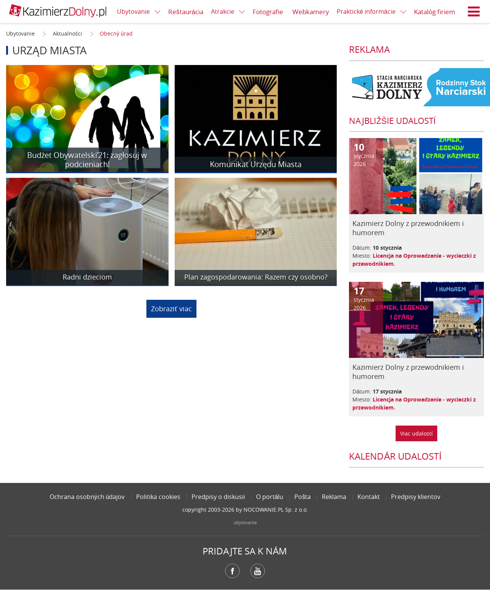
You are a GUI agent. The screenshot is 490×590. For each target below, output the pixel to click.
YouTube (257, 571)
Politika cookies (158, 496)
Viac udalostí (416, 433)
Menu (473, 11)
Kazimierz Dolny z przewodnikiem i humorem (408, 228)
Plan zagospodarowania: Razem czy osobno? (256, 277)
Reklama (334, 496)
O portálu (270, 496)
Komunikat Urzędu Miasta (256, 164)
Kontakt (368, 496)
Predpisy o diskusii (218, 496)
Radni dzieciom (87, 277)
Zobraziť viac (171, 308)
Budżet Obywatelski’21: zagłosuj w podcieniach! (87, 159)
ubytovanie (245, 522)
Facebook (232, 571)
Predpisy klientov (415, 496)
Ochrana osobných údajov (87, 496)
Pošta (302, 496)
